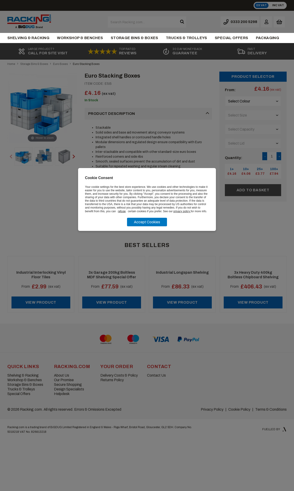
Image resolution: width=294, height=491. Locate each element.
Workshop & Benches (80, 38)
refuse (122, 211)
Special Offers (231, 38)
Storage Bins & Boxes (134, 38)
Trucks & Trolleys (186, 38)
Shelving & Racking (28, 38)
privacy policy (182, 211)
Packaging (267, 38)
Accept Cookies (147, 222)
